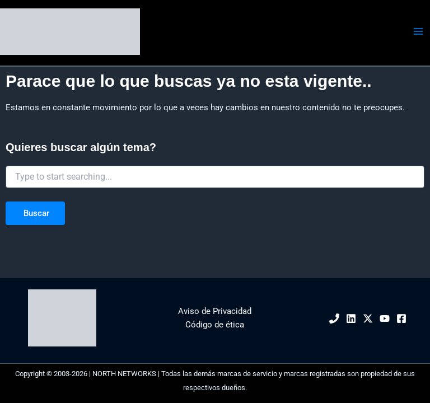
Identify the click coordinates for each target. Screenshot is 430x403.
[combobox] (215, 177)
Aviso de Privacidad (214, 311)
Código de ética (214, 325)
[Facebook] (401, 318)
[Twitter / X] (368, 318)
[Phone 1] (334, 318)
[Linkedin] (351, 318)
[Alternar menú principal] (418, 31)
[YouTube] (385, 318)
